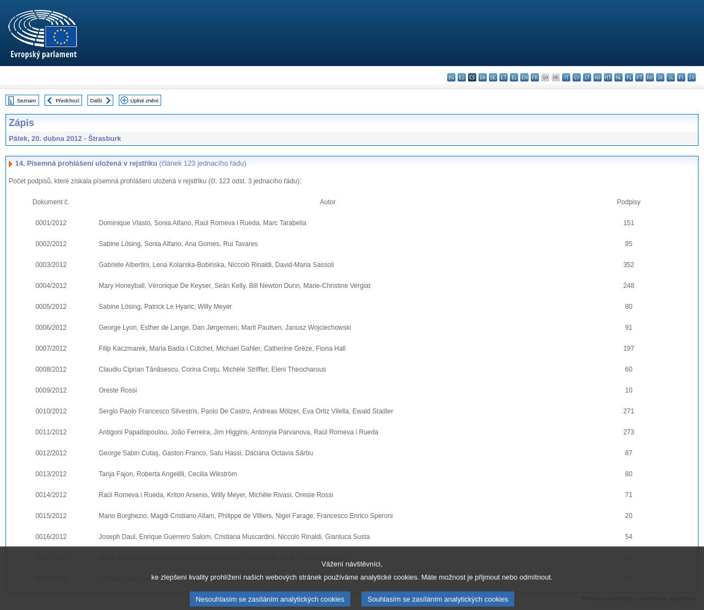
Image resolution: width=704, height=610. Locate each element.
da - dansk (483, 77)
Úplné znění (144, 100)
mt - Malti (608, 77)
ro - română (650, 77)
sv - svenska (692, 77)
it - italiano (566, 77)
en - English (524, 77)
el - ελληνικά (514, 77)
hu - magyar (597, 77)
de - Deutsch (493, 77)
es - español (462, 77)
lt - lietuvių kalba (587, 77)
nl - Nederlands (618, 77)
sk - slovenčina (660, 77)
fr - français (535, 77)
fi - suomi (681, 77)
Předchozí (67, 100)
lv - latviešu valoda (577, 77)
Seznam (26, 100)
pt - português (639, 77)
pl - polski (629, 77)
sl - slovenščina (671, 77)
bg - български (451, 77)
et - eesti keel (503, 77)
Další (96, 100)
